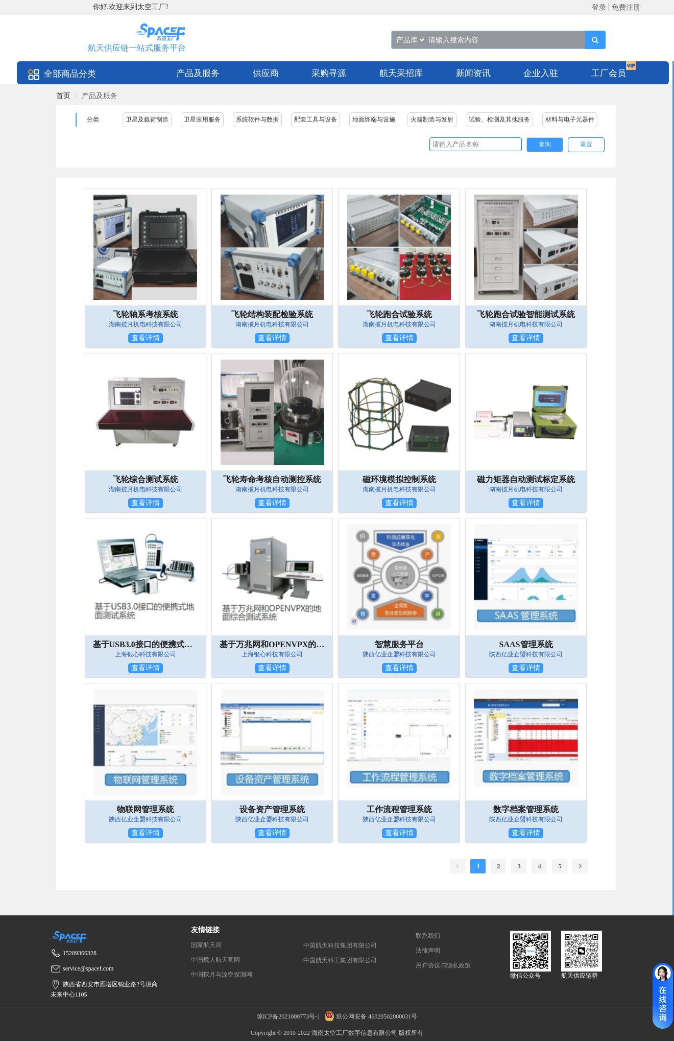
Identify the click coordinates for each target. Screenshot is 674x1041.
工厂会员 (608, 73)
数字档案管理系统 (526, 809)
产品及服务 (198, 73)
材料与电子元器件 (569, 119)
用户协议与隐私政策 (443, 965)
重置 (586, 144)
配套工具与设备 (315, 119)
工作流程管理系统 (399, 809)
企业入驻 (540, 73)
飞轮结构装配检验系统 (272, 314)
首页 (63, 96)
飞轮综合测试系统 (145, 479)
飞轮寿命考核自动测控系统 (272, 479)
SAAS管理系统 (526, 644)
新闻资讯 (473, 73)
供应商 (266, 73)
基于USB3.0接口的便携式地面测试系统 (145, 644)
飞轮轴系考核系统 (145, 314)
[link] (63, 96)
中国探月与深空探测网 (221, 974)
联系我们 (428, 935)
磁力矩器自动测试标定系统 (526, 479)
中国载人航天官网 (215, 959)
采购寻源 (328, 73)
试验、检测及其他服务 (499, 119)
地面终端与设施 (373, 119)
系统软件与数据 (257, 119)
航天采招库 (401, 73)
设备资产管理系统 (272, 809)
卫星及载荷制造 (147, 119)
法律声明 (428, 950)
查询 (545, 144)
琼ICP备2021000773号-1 (289, 1016)
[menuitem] (198, 72)
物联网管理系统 (145, 809)
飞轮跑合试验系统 (399, 314)
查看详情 (145, 338)
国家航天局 (206, 945)
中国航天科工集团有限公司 (340, 960)
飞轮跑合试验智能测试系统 (526, 314)
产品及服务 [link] (99, 96)
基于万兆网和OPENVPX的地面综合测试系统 (272, 644)
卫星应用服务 (202, 119)
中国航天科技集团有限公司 (340, 945)
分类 (93, 119)
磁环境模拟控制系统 (399, 479)
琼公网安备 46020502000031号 (369, 1016)
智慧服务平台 (399, 644)
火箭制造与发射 (432, 119)
